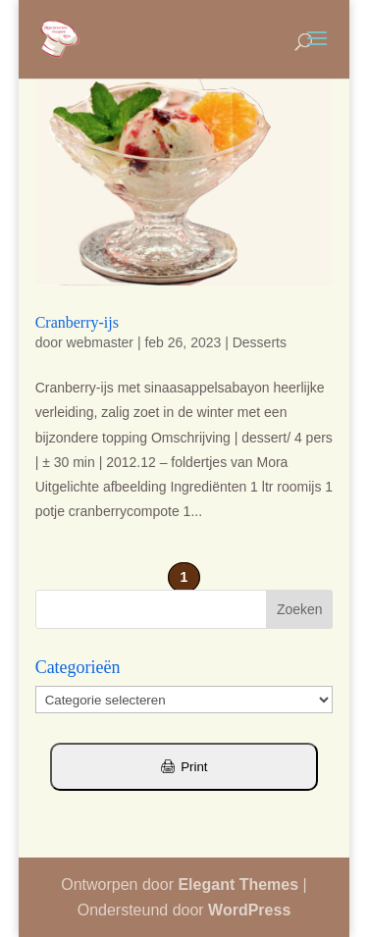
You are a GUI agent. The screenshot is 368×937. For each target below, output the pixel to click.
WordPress (249, 910)
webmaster (100, 342)
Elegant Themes (238, 884)
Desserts (260, 342)
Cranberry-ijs (77, 322)
